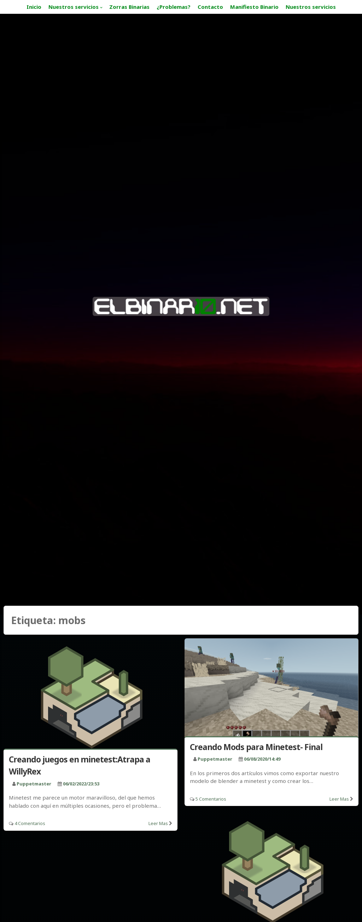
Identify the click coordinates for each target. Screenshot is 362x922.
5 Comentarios (210, 799)
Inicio (34, 6)
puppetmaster (34, 783)
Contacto (210, 6)
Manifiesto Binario (254, 6)
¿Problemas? (174, 6)
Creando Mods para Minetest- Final (256, 747)
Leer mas (158, 823)
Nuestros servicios (73, 6)
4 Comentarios (29, 823)
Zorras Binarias (129, 6)
